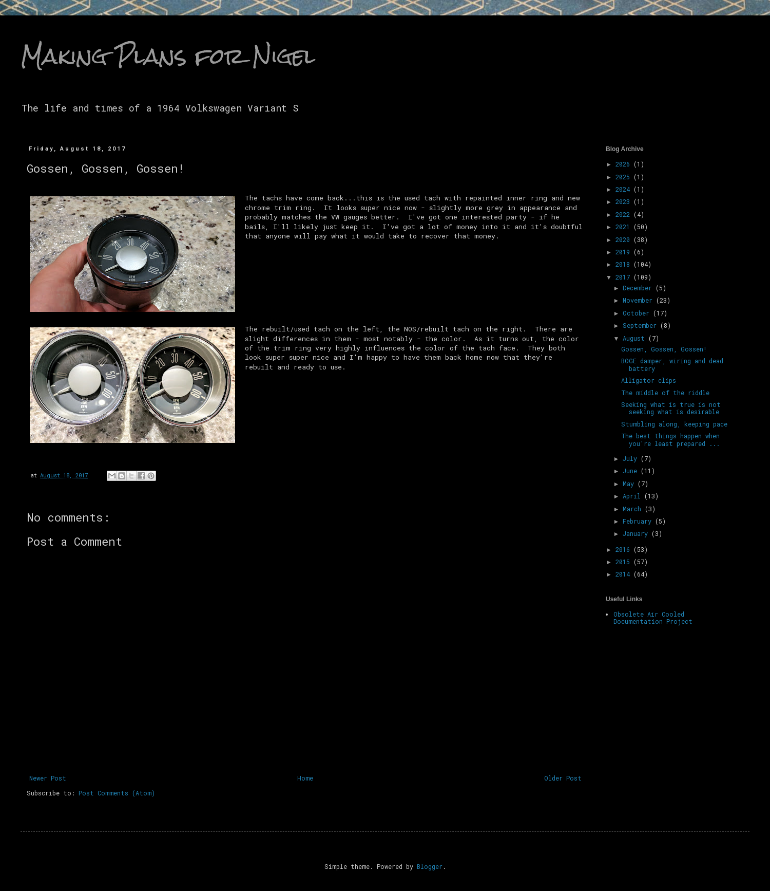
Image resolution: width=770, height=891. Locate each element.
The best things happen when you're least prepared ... (670, 439)
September (641, 325)
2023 (624, 201)
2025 (624, 177)
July (632, 458)
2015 (624, 562)
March (634, 509)
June (632, 471)
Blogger (429, 866)
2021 (624, 226)
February (639, 521)
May (630, 483)
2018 (624, 264)
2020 (624, 239)
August (635, 338)
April (633, 496)
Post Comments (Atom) (117, 793)
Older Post (563, 778)
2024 (624, 189)
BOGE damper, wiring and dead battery (672, 364)
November (639, 300)
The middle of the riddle (665, 392)
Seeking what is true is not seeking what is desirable (671, 408)
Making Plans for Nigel (168, 56)
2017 (624, 277)
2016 (624, 549)
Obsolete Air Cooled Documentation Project (652, 617)
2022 (624, 214)
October (638, 313)
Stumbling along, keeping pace (674, 424)
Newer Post (47, 778)
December (639, 288)
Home (305, 778)
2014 (624, 574)
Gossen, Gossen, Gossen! (664, 349)
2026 (624, 164)
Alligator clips (648, 380)
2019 (624, 252)
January (637, 533)
